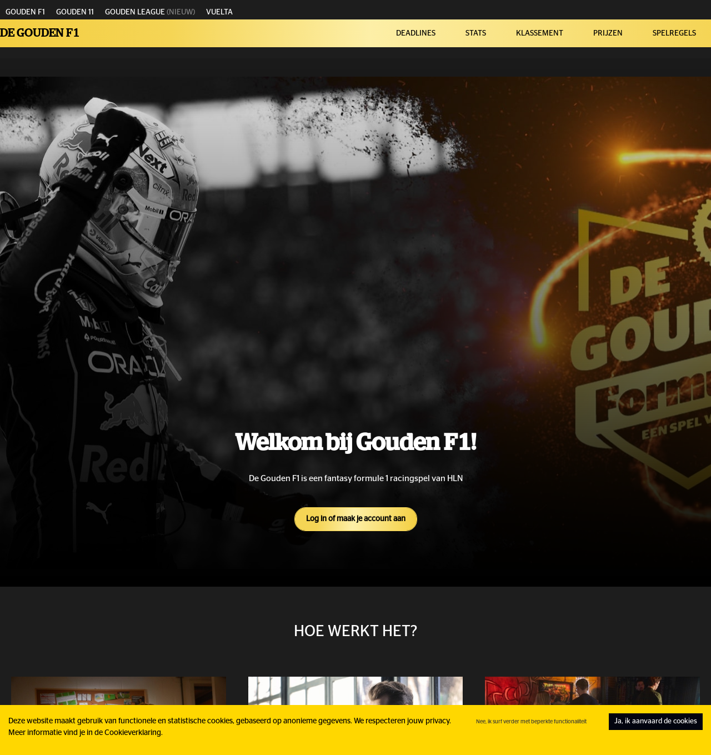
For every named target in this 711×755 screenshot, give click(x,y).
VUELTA (219, 12)
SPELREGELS (674, 33)
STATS (475, 33)
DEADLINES (415, 33)
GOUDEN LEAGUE (135, 12)
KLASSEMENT (539, 33)
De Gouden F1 (40, 33)
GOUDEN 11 (75, 12)
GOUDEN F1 (25, 12)
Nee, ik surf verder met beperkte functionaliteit (531, 721)
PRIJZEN (608, 33)
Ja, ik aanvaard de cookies (655, 721)
